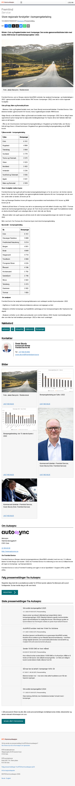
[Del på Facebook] (6, 26)
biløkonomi (29, 329)
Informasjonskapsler (8, 770)
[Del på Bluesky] (21, 26)
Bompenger (40, 329)
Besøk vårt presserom (13, 721)
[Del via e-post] (28, 26)
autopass (5, 329)
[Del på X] (13, 26)
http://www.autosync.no (10, 551)
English (8, 778)
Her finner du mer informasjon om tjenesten (16, 745)
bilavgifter (19, 329)
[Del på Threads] (17, 26)
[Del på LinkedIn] (9, 26)
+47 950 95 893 (24, 352)
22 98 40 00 (6, 548)
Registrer (9, 592)
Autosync (21, 21)
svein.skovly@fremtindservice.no (27, 355)
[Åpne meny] (21, 2)
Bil (12, 329)
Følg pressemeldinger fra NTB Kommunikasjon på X (18, 767)
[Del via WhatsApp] (24, 26)
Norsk (3, 778)
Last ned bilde (8, 404)
